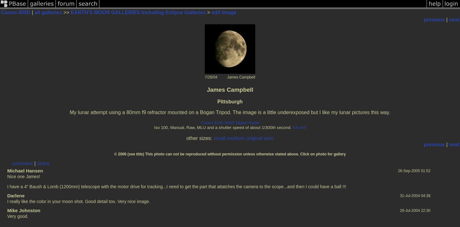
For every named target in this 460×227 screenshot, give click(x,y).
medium (236, 138)
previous (434, 19)
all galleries (48, 12)
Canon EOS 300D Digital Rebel (230, 122)
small (219, 138)
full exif (299, 127)
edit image (223, 12)
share (43, 163)
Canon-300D (15, 12)
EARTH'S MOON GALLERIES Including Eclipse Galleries (138, 12)
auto (269, 138)
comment (22, 163)
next (454, 19)
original (254, 138)
